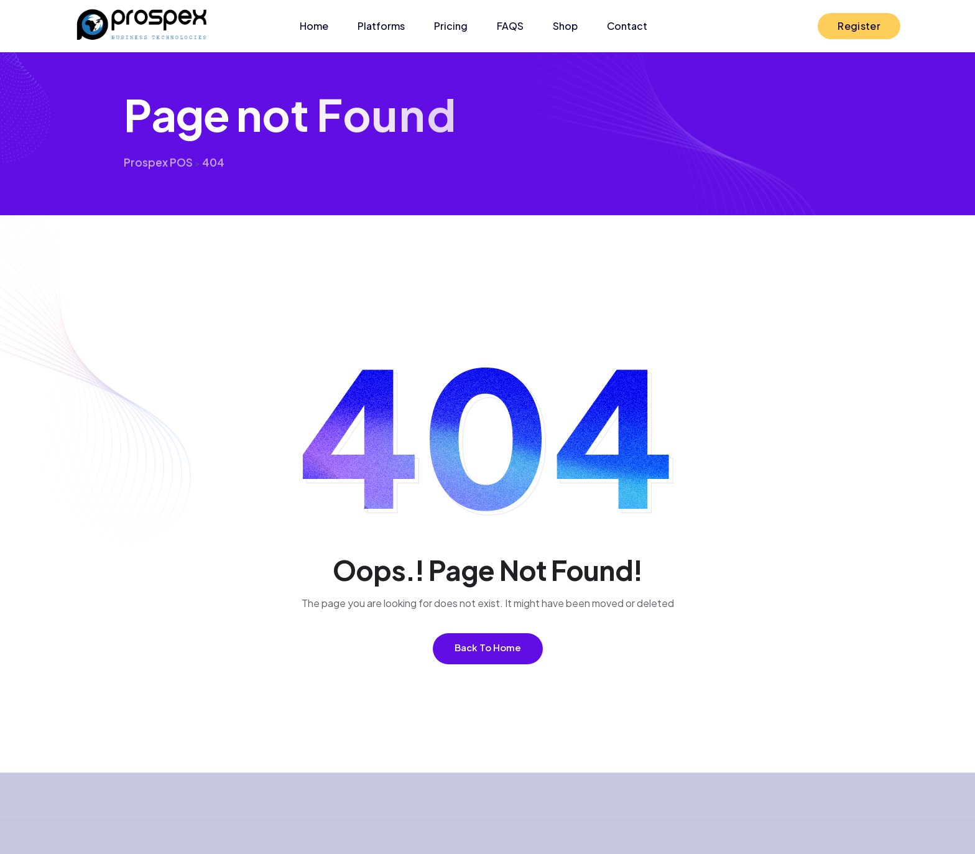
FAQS (510, 25)
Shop (565, 25)
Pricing (451, 25)
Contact (627, 25)
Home (314, 25)
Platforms (381, 25)
